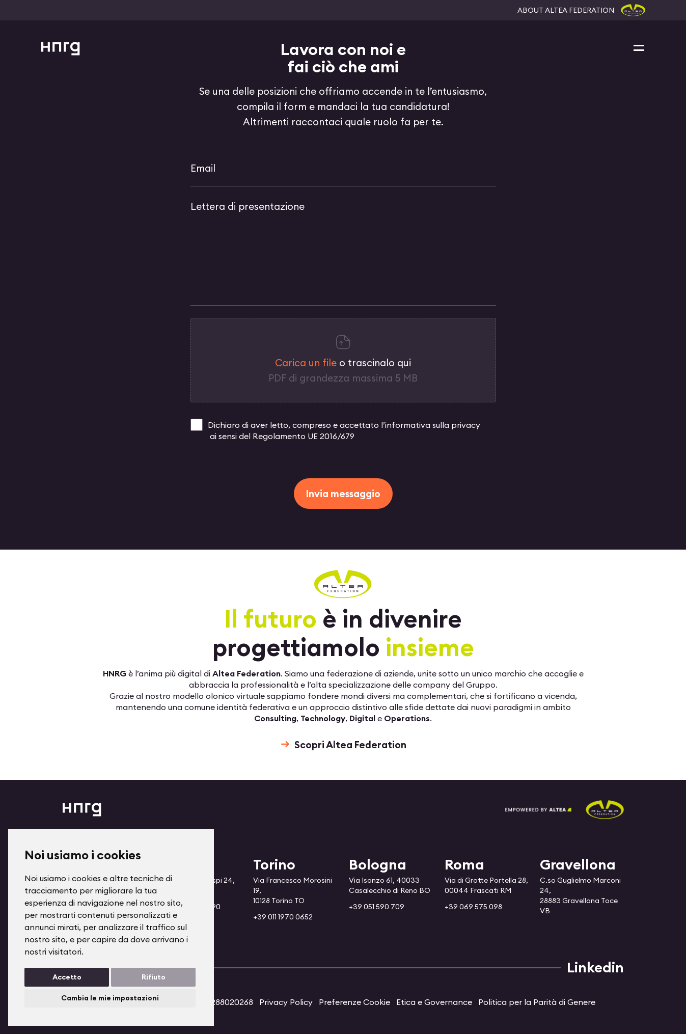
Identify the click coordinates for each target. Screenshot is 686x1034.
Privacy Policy (286, 1002)
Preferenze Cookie (354, 1002)
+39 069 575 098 (473, 906)
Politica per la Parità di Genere (536, 1002)
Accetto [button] (66, 977)
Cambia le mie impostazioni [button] (110, 997)
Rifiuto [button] (154, 977)
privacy (465, 425)
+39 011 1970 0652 (283, 916)
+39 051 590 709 (376, 906)
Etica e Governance (434, 1002)
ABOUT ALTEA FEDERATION (565, 10)
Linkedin (595, 967)
